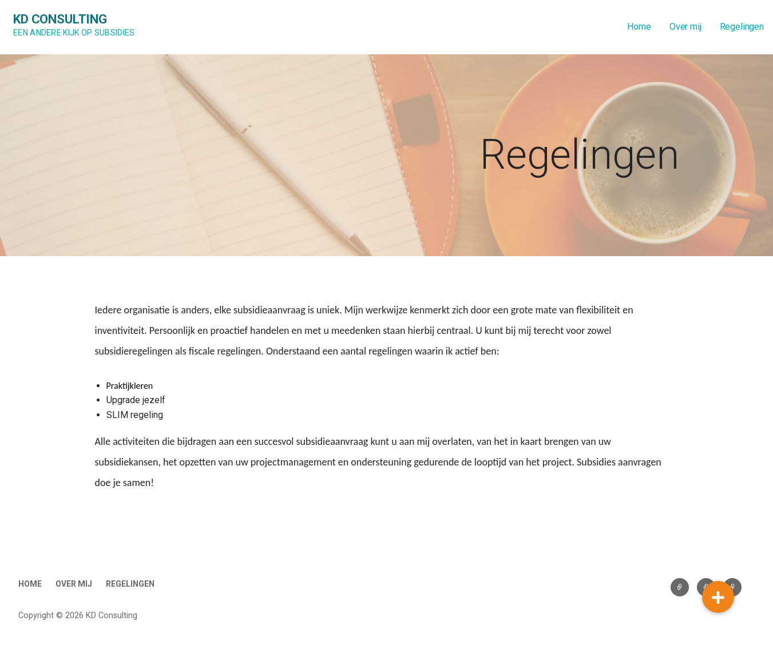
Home (639, 26)
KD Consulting (60, 19)
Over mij (685, 26)
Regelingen (742, 26)
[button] (718, 597)
